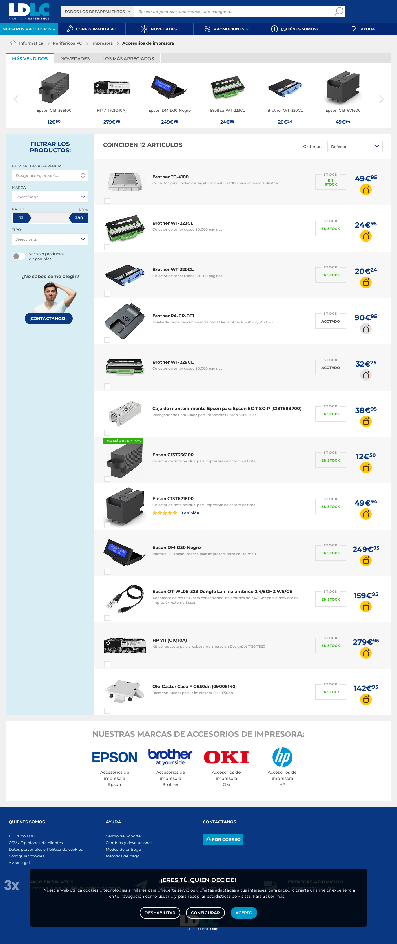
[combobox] (97, 11)
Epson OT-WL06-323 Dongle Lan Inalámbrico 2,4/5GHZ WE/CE (222, 591)
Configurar (205, 912)
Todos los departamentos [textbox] (95, 11)
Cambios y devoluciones (129, 842)
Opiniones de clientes (42, 842)
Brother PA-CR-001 (173, 316)
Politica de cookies (65, 849)
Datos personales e (28, 849)
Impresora (102, 43)
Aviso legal (19, 862)
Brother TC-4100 (170, 177)
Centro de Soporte (123, 836)
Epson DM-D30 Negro (176, 547)
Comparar (117, 201)
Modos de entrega (123, 849)
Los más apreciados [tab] (128, 58)
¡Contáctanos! (49, 318)
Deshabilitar (160, 912)
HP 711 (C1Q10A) (169, 640)
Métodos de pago (122, 856)
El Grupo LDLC (23, 836)
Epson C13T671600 (173, 498)
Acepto (244, 912)
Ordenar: (312, 146)
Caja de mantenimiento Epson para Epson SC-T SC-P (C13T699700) (226, 408)
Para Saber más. (269, 896)
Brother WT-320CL (173, 269)
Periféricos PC (67, 43)
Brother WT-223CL (172, 223)
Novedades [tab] (75, 58)
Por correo (223, 839)
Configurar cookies (26, 856)
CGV (13, 842)
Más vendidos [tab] (30, 58)
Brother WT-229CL (173, 362)
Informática (31, 43)
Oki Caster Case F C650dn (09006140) (194, 686)
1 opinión (175, 512)
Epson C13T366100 (173, 455)
